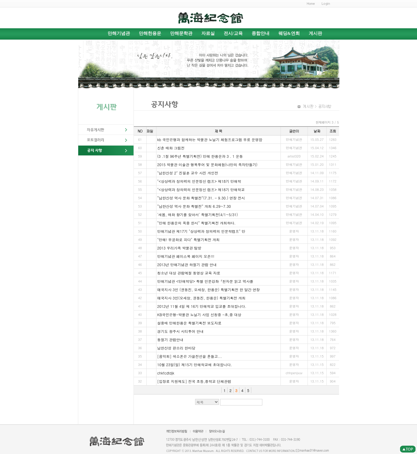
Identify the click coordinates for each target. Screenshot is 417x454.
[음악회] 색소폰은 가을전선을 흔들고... (189, 356)
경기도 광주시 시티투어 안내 (180, 331)
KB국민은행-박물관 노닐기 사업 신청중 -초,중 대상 (199, 314)
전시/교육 (233, 33)
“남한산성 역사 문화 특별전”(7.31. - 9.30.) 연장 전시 (201, 197)
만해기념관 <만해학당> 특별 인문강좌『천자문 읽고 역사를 (205, 281)
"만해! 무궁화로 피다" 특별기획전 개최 (188, 239)
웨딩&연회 (289, 33)
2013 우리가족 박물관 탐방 (179, 247)
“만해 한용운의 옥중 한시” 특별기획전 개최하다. (196, 222)
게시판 (315, 33)
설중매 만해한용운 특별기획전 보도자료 (189, 322)
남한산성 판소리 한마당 (176, 347)
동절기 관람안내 (170, 339)
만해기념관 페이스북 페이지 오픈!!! (185, 256)
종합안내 (260, 33)
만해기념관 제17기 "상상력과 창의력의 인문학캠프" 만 (201, 231)
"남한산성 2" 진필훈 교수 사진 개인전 (187, 172)
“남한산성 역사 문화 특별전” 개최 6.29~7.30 (194, 206)
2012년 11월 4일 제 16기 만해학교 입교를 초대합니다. (202, 306)
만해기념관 (119, 33)
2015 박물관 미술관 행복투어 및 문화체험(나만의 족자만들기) (207, 164)
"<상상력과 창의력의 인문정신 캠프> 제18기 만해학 (199, 181)
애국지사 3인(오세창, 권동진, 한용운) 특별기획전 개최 (201, 297)
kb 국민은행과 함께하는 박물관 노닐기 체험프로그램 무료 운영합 (209, 139)
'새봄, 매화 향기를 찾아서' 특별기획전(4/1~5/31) (197, 214)
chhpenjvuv (294, 373)
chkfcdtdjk (165, 372)
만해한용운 (150, 33)
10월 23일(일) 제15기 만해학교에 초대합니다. (194, 364)
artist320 (293, 156)
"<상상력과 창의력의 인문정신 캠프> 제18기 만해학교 (201, 189)
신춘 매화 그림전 (171, 147)
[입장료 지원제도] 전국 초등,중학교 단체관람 (194, 381)
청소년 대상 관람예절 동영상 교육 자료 (188, 272)
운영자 (294, 256)
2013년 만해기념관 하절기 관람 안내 (187, 264)
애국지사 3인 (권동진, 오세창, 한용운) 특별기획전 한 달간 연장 (208, 289)
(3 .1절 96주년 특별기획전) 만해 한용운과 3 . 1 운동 (200, 156)
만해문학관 (181, 33)
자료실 (208, 33)
